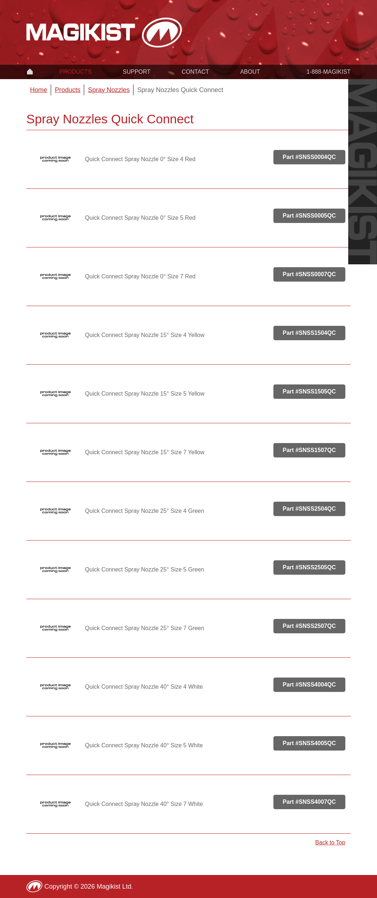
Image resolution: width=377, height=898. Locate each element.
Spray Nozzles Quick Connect (180, 90)
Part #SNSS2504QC (309, 509)
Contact (195, 72)
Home (29, 71)
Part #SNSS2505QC (309, 567)
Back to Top (330, 842)
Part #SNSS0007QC (309, 274)
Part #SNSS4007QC (309, 802)
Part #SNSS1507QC (309, 450)
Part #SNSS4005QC (309, 743)
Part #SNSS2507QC (309, 626)
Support (136, 72)
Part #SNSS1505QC (309, 391)
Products (75, 72)
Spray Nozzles (109, 90)
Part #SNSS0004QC (309, 157)
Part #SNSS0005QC (309, 216)
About (250, 72)
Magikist (104, 32)
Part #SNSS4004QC (309, 685)
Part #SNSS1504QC (309, 333)
